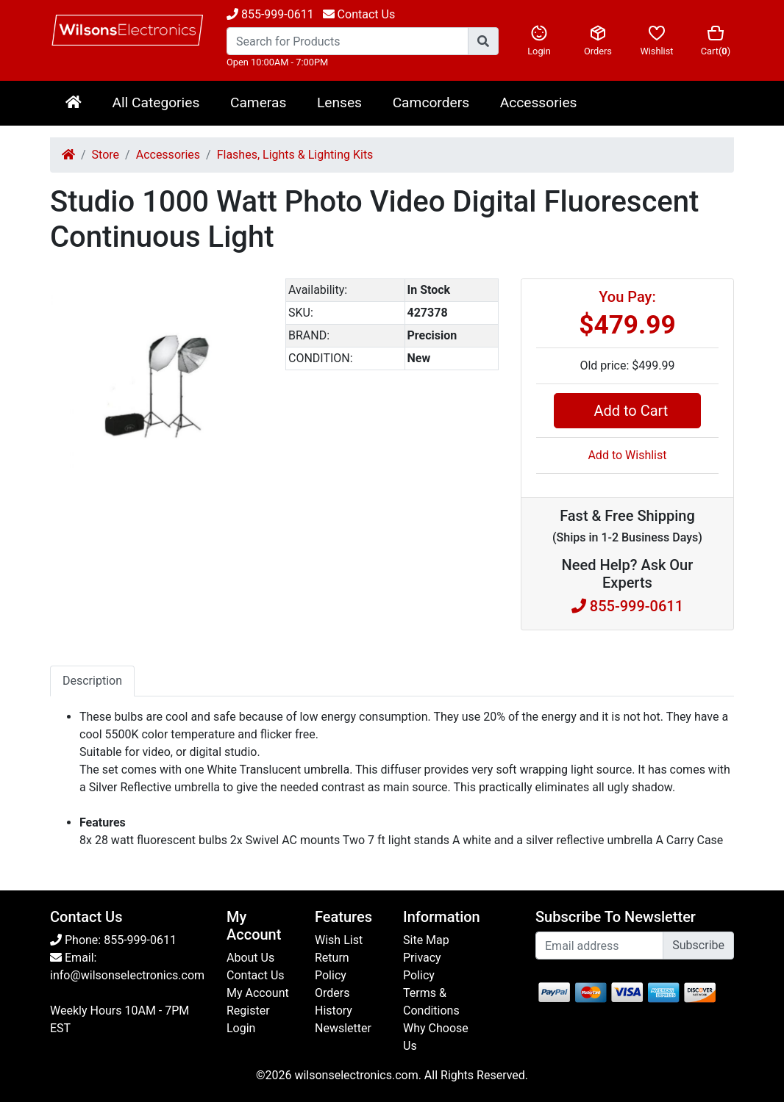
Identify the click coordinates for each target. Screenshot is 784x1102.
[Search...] (347, 41)
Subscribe (698, 945)
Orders (598, 40)
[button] (250, 291)
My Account (258, 993)
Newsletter (343, 1028)
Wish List (339, 940)
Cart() (715, 40)
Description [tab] (92, 681)
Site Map (426, 940)
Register (248, 1011)
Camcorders (431, 102)
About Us (250, 958)
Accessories (538, 102)
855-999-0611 (270, 14)
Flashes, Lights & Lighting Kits (295, 155)
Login (539, 40)
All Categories (155, 102)
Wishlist (656, 40)
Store (105, 155)
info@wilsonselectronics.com (127, 975)
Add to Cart (627, 410)
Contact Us (256, 975)
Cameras (258, 102)
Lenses (339, 102)
